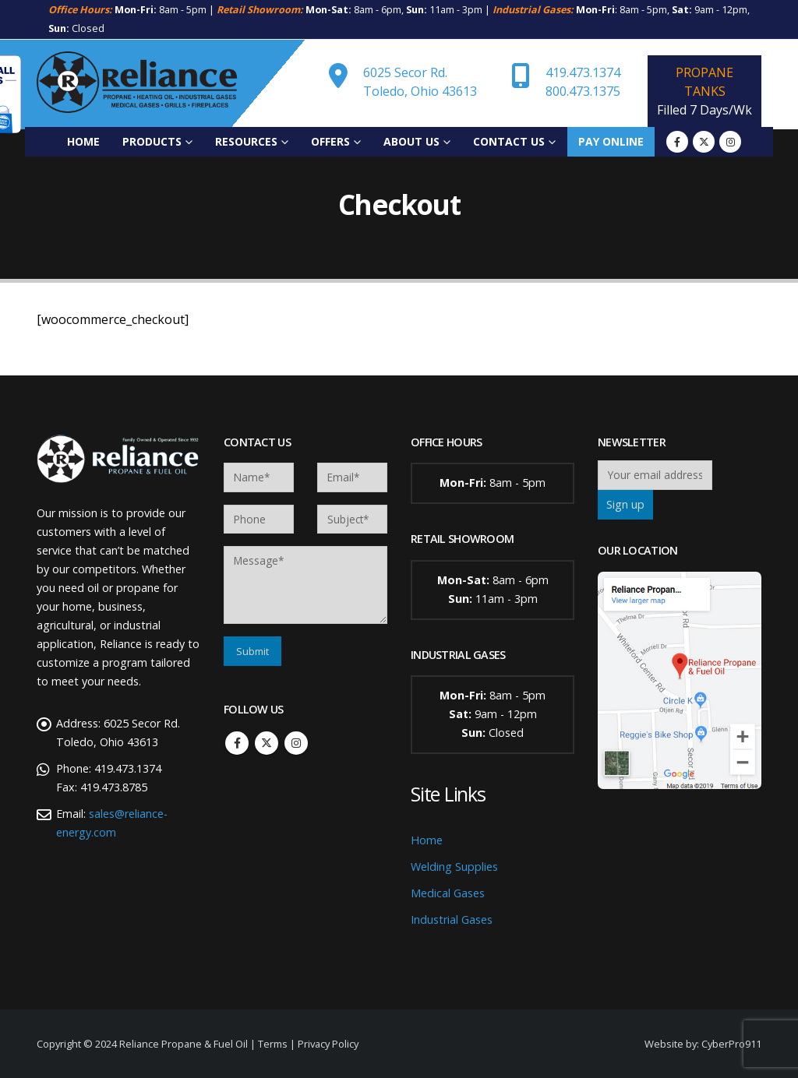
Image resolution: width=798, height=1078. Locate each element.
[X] (704, 142)
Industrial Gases (452, 919)
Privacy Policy (328, 1044)
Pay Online (611, 141)
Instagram (296, 743)
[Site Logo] (137, 83)
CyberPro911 (731, 1044)
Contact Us (509, 141)
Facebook (237, 743)
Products (152, 141)
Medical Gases (448, 893)
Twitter (266, 743)
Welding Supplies (454, 866)
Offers (330, 141)
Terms (273, 1044)
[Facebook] (677, 142)
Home (83, 141)
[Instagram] (730, 142)
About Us (411, 141)
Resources (246, 141)
